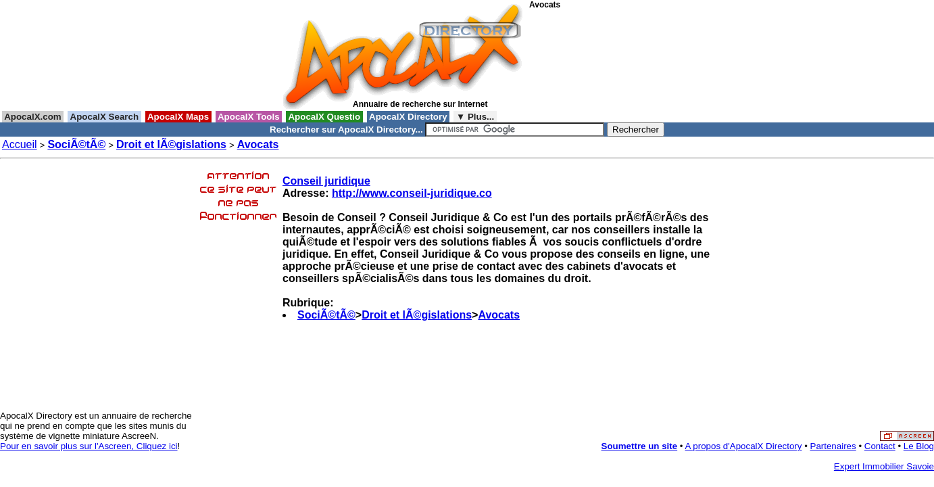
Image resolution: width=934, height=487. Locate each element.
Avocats (258, 144)
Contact (879, 446)
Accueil (19, 144)
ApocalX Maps (178, 117)
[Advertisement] (590, 60)
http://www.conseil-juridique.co (412, 193)
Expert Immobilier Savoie (884, 466)
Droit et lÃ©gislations (171, 144)
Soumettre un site (639, 446)
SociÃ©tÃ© (76, 144)
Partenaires (833, 446)
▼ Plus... (475, 117)
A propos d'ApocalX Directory (743, 446)
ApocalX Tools (249, 117)
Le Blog (919, 446)
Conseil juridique (326, 181)
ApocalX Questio (324, 117)
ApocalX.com (33, 117)
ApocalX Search (104, 117)
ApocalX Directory (408, 117)
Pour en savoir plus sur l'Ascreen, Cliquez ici (89, 446)
